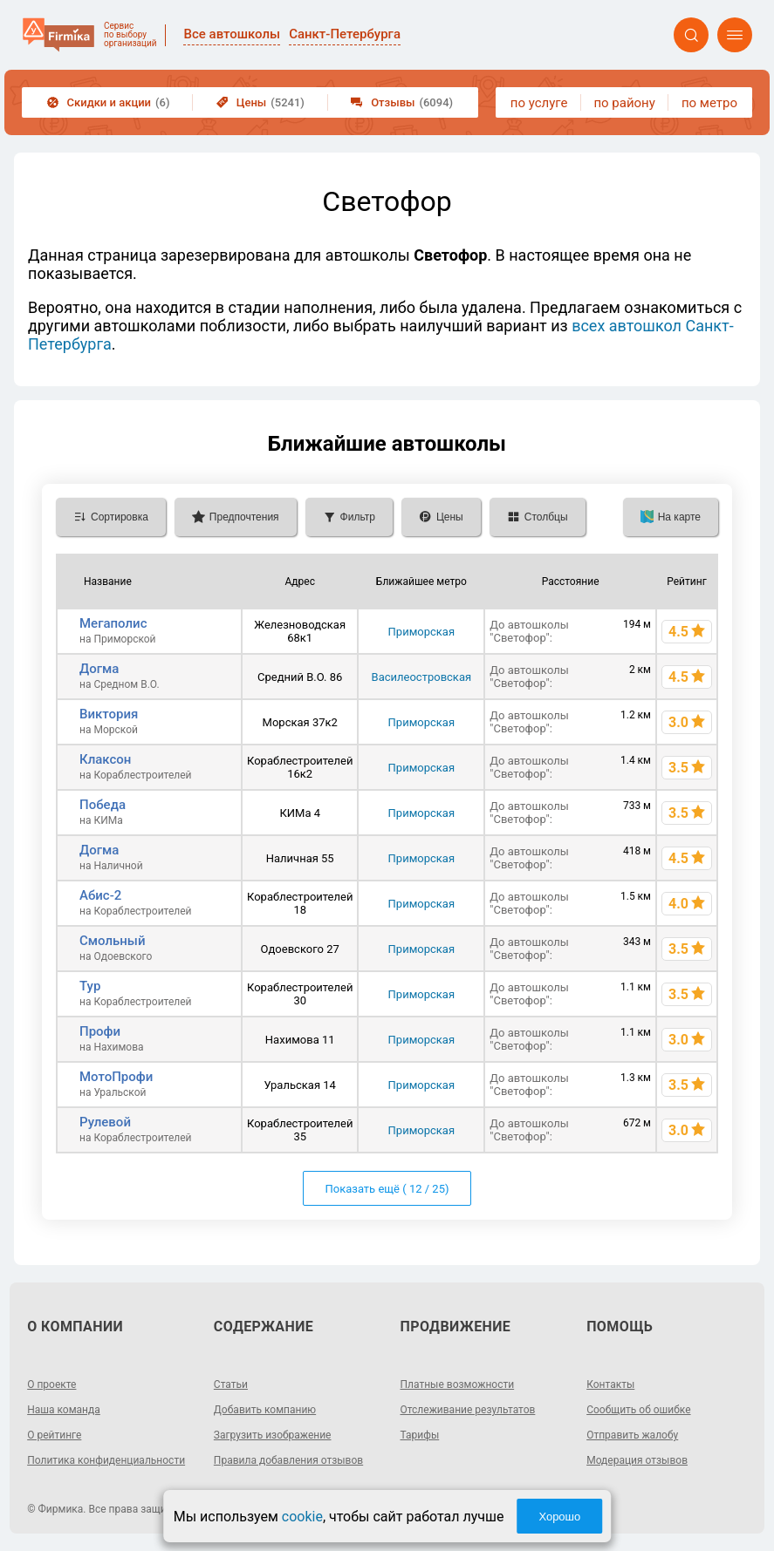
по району (623, 103)
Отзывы (402, 102)
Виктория (108, 714)
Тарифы (420, 1435)
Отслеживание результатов (468, 1410)
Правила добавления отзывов (288, 1460)
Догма (99, 669)
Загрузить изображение (273, 1435)
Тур (89, 986)
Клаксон (105, 759)
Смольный (112, 941)
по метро (709, 103)
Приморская (421, 631)
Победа (102, 805)
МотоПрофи (116, 1077)
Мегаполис (113, 623)
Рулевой (105, 1122)
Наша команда (63, 1410)
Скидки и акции (108, 102)
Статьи (231, 1384)
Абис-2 (100, 895)
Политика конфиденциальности (106, 1460)
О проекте (51, 1384)
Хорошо (559, 1516)
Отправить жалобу (632, 1435)
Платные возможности (458, 1384)
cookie (302, 1516)
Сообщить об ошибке (638, 1410)
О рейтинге (54, 1435)
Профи (99, 1031)
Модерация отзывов (637, 1460)
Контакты (610, 1384)
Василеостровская (422, 677)
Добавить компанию (265, 1410)
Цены (260, 102)
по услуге (539, 103)
